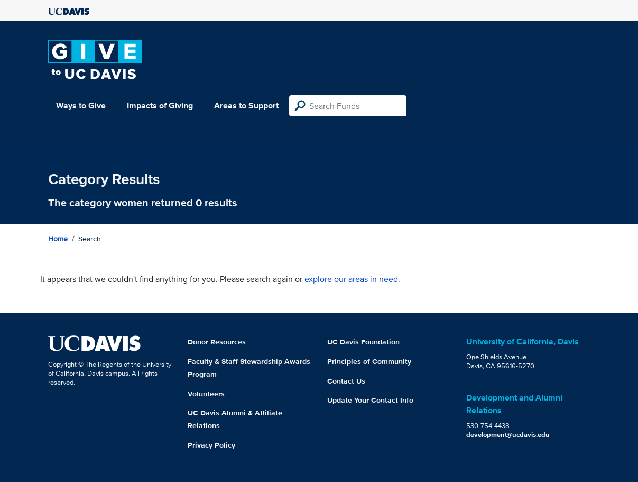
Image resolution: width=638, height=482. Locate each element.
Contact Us (346, 381)
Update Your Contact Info (370, 400)
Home (58, 238)
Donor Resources (217, 342)
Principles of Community (369, 361)
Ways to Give (81, 105)
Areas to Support (246, 105)
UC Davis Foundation (363, 342)
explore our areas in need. (352, 279)
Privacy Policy (211, 445)
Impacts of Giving (160, 105)
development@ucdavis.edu (508, 435)
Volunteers (206, 393)
